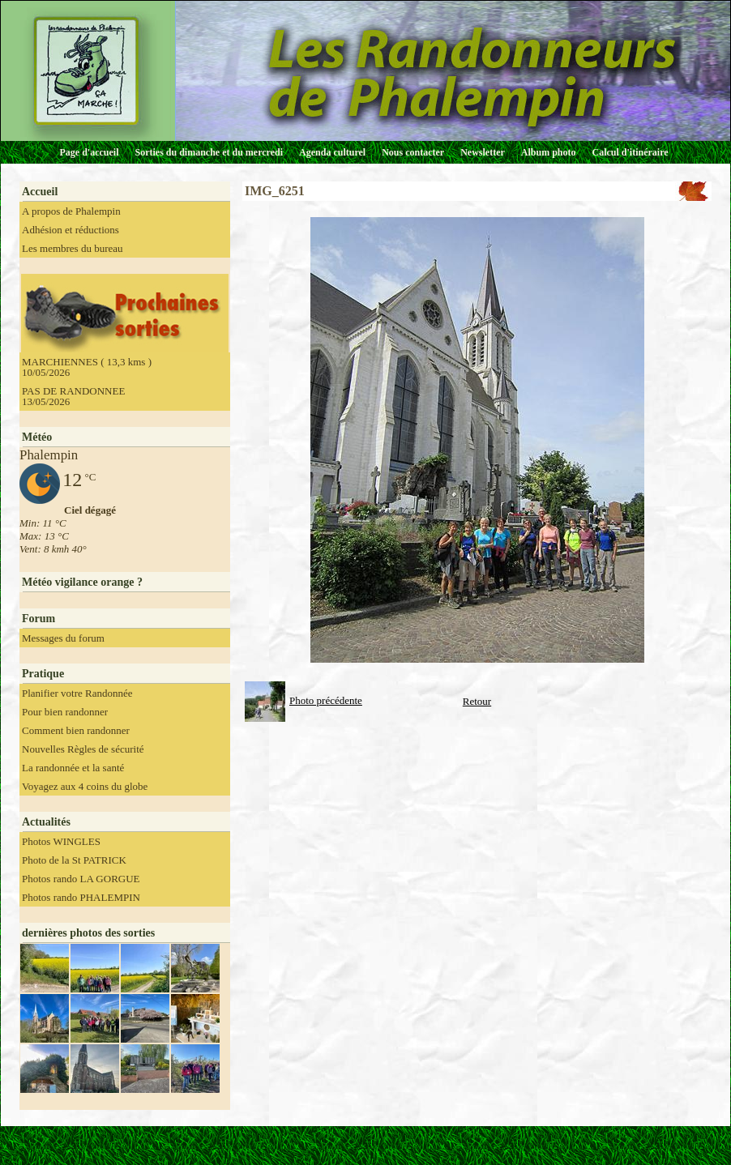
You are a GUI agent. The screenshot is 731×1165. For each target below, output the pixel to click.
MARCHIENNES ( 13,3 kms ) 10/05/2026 (87, 367)
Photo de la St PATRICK (74, 860)
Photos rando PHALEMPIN (81, 897)
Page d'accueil (89, 152)
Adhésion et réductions (70, 230)
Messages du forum (63, 638)
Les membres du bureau (72, 248)
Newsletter (482, 152)
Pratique (43, 674)
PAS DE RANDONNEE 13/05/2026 (73, 396)
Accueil (40, 192)
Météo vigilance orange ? (82, 582)
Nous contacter (413, 152)
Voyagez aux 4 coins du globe (84, 786)
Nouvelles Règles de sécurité (83, 749)
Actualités (46, 822)
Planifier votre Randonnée (77, 693)
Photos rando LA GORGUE (81, 879)
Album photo (548, 152)
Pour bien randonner (65, 712)
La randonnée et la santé (73, 768)
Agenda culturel (332, 152)
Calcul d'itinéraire (630, 152)
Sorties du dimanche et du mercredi (209, 152)
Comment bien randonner (76, 730)
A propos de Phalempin (71, 211)
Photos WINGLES (61, 841)
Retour (477, 701)
